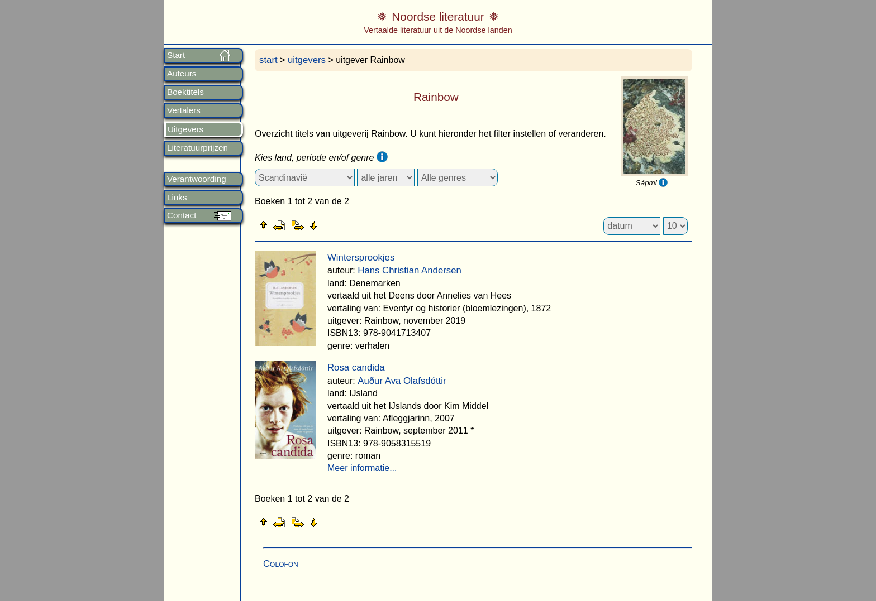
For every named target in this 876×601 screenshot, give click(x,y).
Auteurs (181, 73)
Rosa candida (356, 367)
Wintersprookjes (360, 257)
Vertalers (184, 110)
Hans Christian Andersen (409, 270)
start (268, 60)
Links (177, 197)
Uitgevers (185, 129)
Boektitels (185, 92)
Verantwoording (196, 179)
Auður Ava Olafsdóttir (402, 381)
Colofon (280, 564)
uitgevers (307, 60)
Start (176, 55)
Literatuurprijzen (197, 147)
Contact (181, 215)
